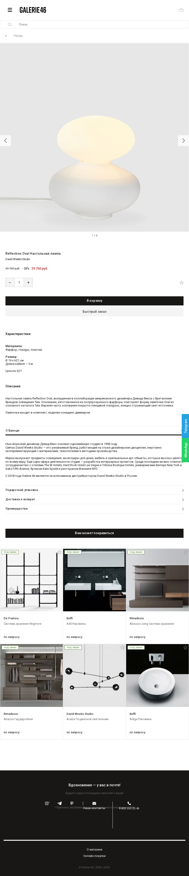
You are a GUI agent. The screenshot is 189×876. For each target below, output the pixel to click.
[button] (5, 140)
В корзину (94, 300)
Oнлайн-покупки (94, 856)
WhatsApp (186, 450)
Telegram (186, 426)
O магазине (94, 849)
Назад (18, 35)
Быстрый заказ (94, 311)
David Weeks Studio (17, 259)
